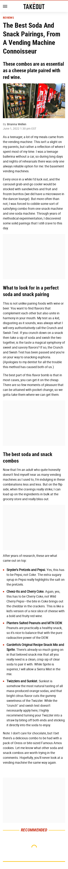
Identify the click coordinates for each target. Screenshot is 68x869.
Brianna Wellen (16, 124)
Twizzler (37, 701)
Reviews (8, 17)
